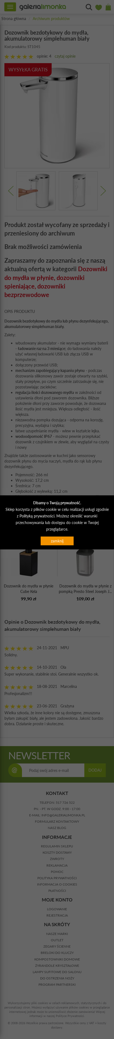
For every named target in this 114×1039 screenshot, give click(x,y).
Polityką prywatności (37, 515)
